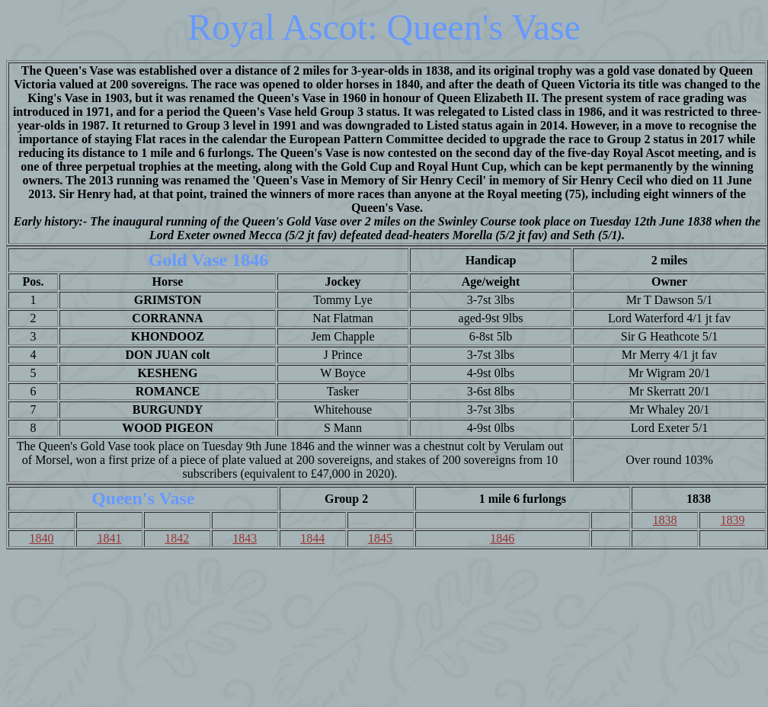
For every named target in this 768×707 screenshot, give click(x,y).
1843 (244, 538)
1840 (41, 538)
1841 (109, 538)
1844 (312, 538)
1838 (665, 519)
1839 (733, 519)
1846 (502, 538)
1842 (177, 538)
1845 (380, 538)
